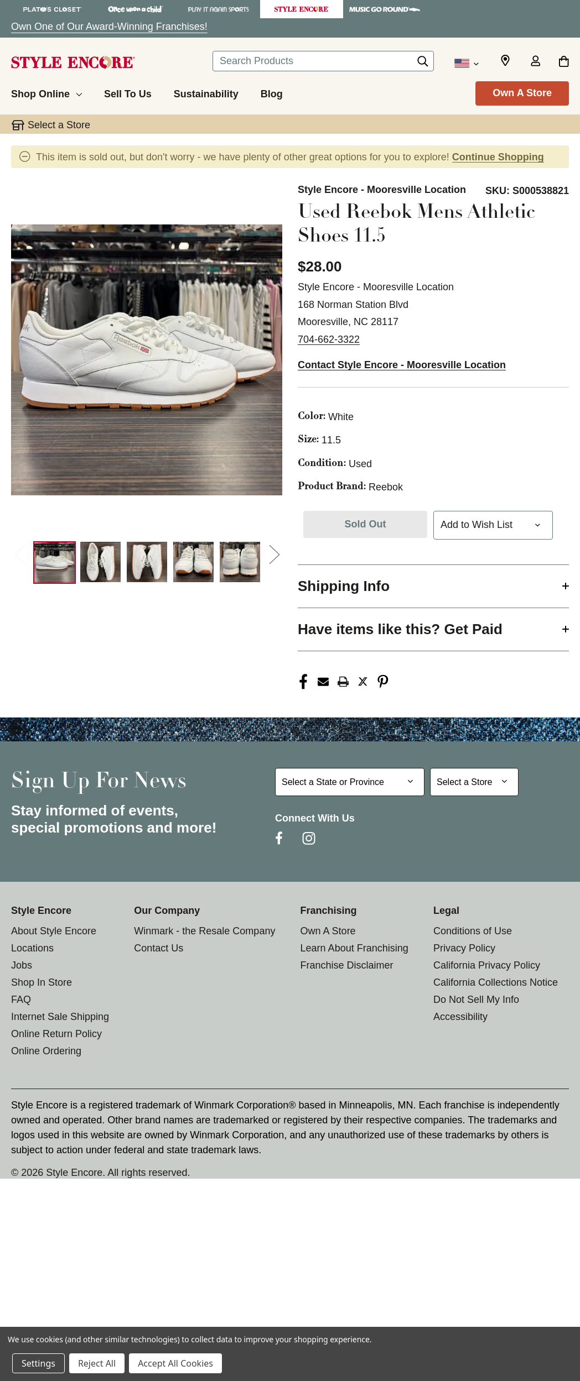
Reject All (97, 1363)
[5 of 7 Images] (240, 562)
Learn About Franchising (354, 948)
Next (274, 554)
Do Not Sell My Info (476, 999)
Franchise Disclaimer (347, 965)
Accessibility (460, 1016)
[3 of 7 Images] (147, 562)
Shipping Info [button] (344, 586)
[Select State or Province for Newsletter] (349, 782)
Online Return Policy (56, 1033)
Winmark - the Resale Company (204, 931)
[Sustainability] (206, 92)
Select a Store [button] (59, 124)
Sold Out (365, 524)
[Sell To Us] (128, 92)
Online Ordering (46, 1050)
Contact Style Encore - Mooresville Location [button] (402, 364)
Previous (19, 554)
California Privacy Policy (486, 965)
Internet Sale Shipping (60, 1016)
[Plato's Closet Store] (52, 9)
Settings (38, 1363)
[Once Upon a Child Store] (135, 9)
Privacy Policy (464, 948)
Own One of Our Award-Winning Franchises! (109, 26)
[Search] (423, 64)
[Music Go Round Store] (384, 9)
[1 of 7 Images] (54, 562)
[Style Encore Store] (301, 9)
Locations (32, 948)
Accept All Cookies (175, 1363)
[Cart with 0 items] (563, 62)
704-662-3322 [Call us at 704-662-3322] (329, 339)
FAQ (21, 999)
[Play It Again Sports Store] (218, 9)
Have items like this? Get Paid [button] (400, 629)
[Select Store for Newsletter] (474, 782)
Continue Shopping (498, 157)
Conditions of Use (472, 931)
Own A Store (522, 92)
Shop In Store (41, 982)
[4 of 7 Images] (193, 562)
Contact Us (158, 948)
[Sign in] (535, 62)
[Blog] (272, 92)
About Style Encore (53, 931)
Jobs (21, 965)
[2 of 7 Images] (100, 562)
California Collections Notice (495, 982)
